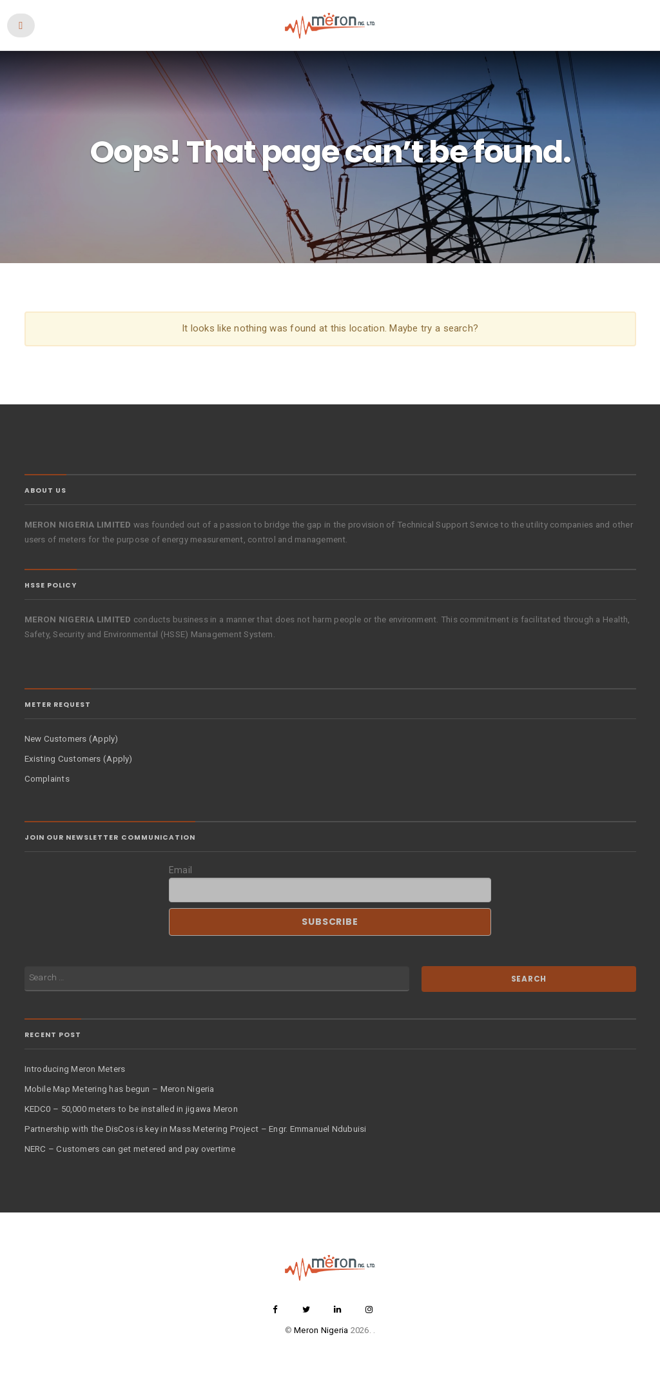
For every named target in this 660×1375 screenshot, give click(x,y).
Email (180, 870)
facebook (275, 1309)
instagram (368, 1309)
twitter (306, 1309)
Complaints (47, 779)
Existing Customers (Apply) (78, 759)
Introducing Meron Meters (75, 1069)
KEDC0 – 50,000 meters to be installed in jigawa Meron (131, 1109)
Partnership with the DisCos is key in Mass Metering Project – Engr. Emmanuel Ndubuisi (195, 1129)
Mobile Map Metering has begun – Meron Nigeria (119, 1089)
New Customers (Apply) (71, 739)
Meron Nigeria (321, 1330)
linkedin (338, 1309)
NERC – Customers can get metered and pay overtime (129, 1149)
